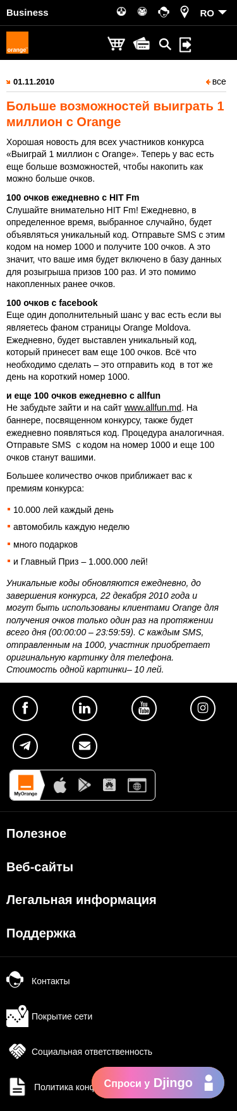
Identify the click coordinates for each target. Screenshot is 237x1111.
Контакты (38, 981)
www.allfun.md (153, 408)
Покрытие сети (49, 1016)
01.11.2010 (33, 81)
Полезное (36, 833)
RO (207, 13)
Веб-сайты (39, 867)
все (216, 81)
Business (27, 12)
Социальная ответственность (79, 1052)
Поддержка (41, 933)
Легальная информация (81, 900)
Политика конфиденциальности (85, 1087)
